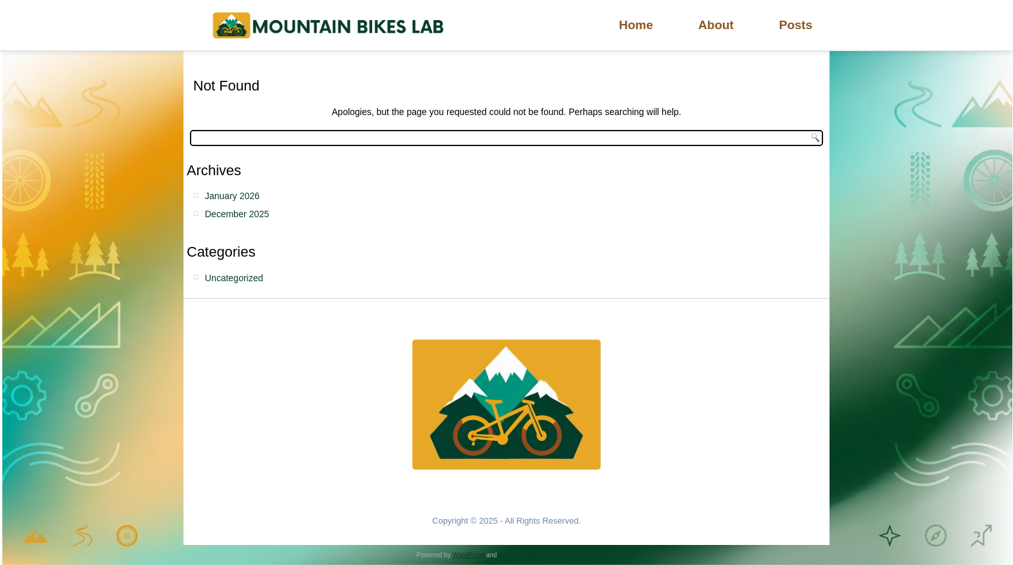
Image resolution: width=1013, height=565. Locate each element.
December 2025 (237, 214)
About (716, 25)
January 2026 (232, 196)
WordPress (468, 555)
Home (636, 25)
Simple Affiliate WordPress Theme (547, 555)
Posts (796, 25)
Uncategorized (234, 278)
